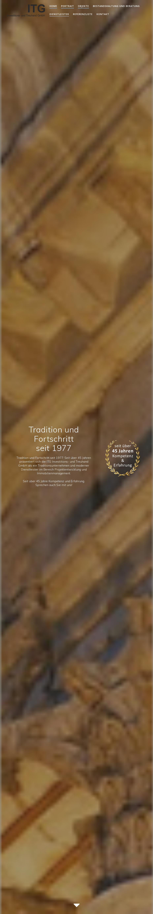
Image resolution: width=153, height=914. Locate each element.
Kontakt (103, 14)
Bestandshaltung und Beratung (116, 6)
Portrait (67, 6)
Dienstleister (59, 14)
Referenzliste (83, 14)
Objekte (83, 6)
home (53, 6)
